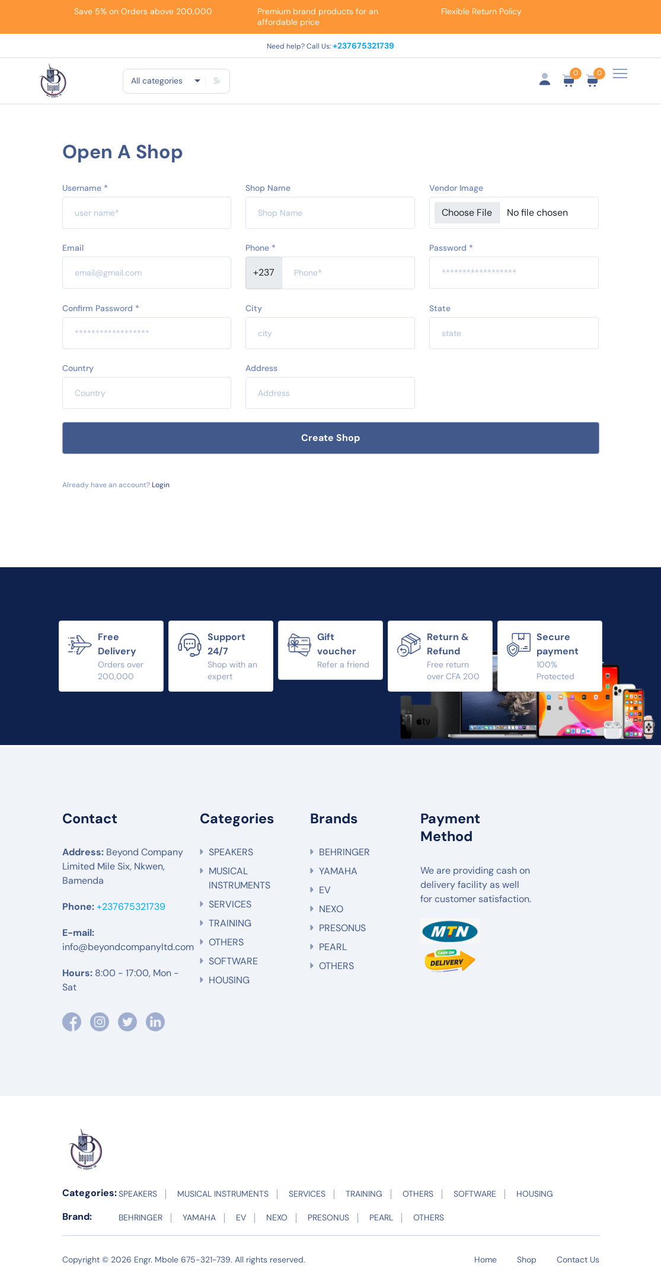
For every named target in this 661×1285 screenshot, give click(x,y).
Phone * (260, 249)
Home (485, 1261)
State (440, 310)
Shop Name (267, 189)
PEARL (333, 949)
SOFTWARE (233, 963)
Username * (85, 189)
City (253, 310)
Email (73, 249)
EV (325, 892)
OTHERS (226, 944)
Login (160, 486)
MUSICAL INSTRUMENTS (239, 880)
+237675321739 (362, 45)
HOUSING (229, 982)
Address (261, 370)
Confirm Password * (100, 310)
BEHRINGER (344, 854)
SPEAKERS (231, 854)
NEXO (331, 911)
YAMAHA (338, 873)
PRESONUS (342, 930)
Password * (451, 249)
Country (78, 370)
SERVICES (230, 906)
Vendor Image (456, 189)
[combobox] (164, 80)
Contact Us (578, 1261)
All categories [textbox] (157, 80)
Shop (527, 1261)
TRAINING (230, 925)
